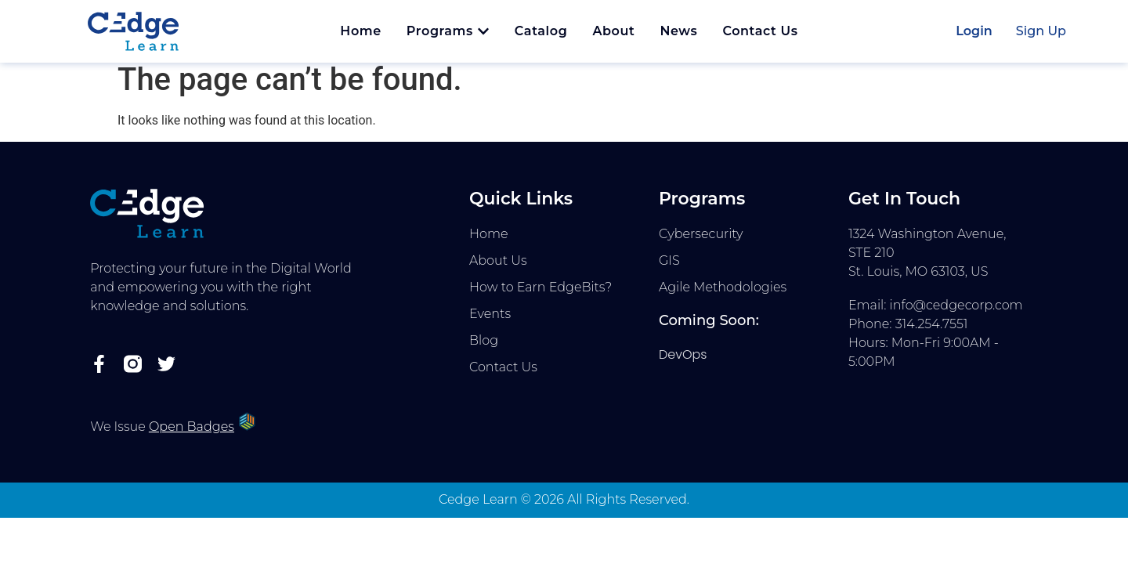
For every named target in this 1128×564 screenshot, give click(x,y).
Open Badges (191, 434)
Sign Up (1041, 31)
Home (488, 241)
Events (490, 321)
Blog (483, 348)
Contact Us (503, 374)
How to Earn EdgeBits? (540, 294)
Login (974, 31)
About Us (498, 268)
